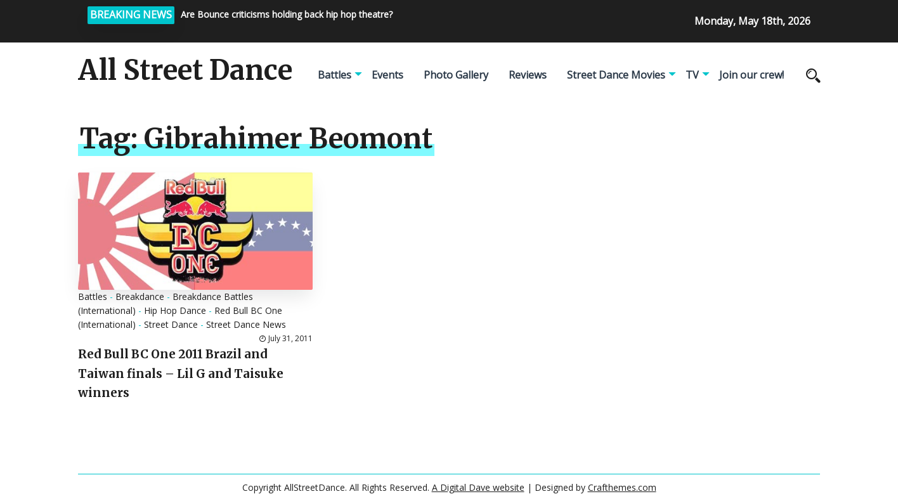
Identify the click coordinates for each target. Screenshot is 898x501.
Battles (334, 75)
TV (692, 75)
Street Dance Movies (616, 75)
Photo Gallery (456, 75)
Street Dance (171, 324)
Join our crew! (751, 75)
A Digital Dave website (478, 487)
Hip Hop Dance (175, 310)
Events (387, 75)
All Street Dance (185, 70)
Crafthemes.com (622, 487)
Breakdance (139, 296)
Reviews (528, 75)
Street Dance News (246, 324)
